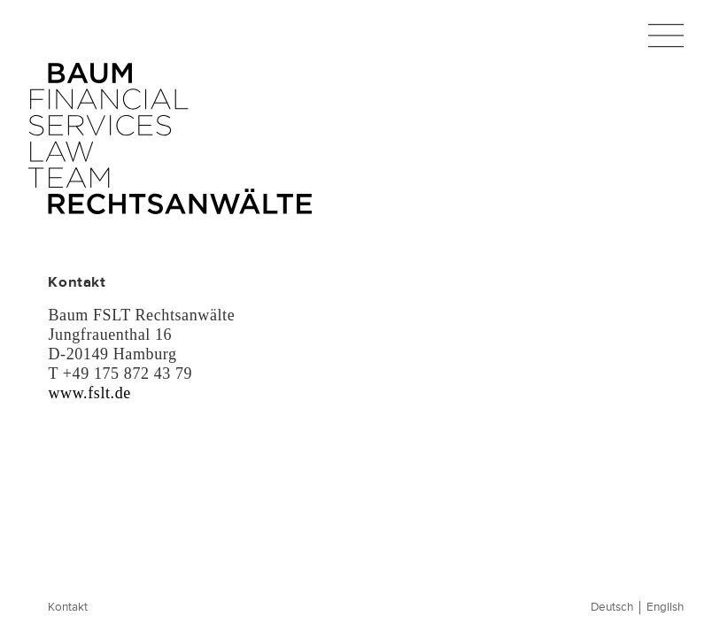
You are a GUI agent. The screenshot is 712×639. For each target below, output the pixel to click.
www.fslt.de (89, 393)
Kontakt (68, 607)
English (665, 607)
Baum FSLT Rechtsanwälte (170, 139)
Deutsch (612, 607)
